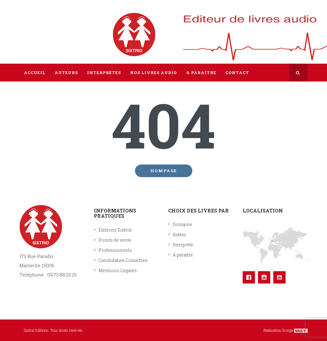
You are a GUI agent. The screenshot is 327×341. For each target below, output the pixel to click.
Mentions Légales (117, 270)
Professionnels (115, 250)
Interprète (183, 245)
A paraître (183, 255)
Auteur (179, 234)
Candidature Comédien (123, 260)
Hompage (163, 170)
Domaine (182, 224)
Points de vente (114, 240)
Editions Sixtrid (115, 230)
